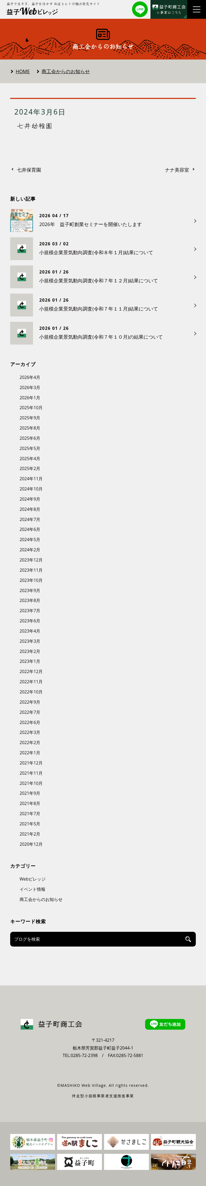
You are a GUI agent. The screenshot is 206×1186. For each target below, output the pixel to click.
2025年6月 (30, 438)
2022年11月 (31, 682)
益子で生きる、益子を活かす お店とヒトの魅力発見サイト (53, 3)
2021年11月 (31, 773)
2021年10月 (31, 783)
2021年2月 (30, 834)
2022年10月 (31, 692)
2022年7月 (30, 712)
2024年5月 (30, 539)
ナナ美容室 (177, 170)
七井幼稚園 (35, 125)
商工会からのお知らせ (66, 71)
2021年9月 (30, 793)
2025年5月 (30, 448)
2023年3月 (30, 641)
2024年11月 (31, 479)
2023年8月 (30, 600)
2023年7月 (30, 611)
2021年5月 (30, 824)
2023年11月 (31, 570)
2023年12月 (31, 560)
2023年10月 (31, 580)
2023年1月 (30, 661)
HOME (23, 71)
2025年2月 (30, 468)
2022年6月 (30, 722)
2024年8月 (30, 509)
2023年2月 (30, 651)
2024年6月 (30, 529)
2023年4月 (30, 631)
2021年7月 (30, 813)
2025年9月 (30, 418)
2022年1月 (30, 753)
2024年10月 (31, 489)
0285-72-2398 (84, 1055)
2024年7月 (30, 519)
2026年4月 (30, 377)
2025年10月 (31, 408)
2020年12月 (31, 844)
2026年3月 (30, 387)
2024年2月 (30, 550)
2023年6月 (30, 621)
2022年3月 (30, 732)
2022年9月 (30, 702)
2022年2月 (30, 742)
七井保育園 (29, 170)
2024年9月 (30, 499)
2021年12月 (31, 763)
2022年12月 (31, 671)
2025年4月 (30, 458)
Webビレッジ (33, 879)
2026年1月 (30, 398)
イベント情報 (32, 889)
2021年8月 (30, 803)
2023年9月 (30, 590)
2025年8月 (30, 428)
